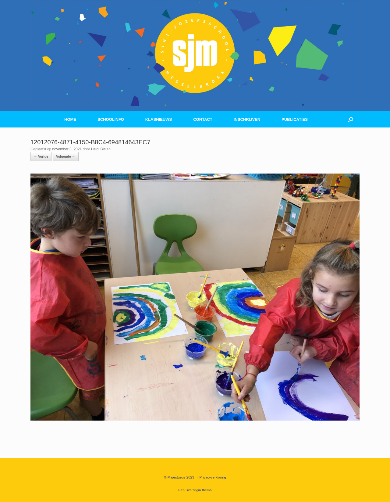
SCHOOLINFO (111, 119)
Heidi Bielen (101, 149)
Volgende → (65, 156)
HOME (70, 119)
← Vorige (41, 156)
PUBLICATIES (295, 119)
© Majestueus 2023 (179, 477)
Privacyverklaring (212, 477)
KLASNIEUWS (158, 119)
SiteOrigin (193, 490)
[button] (351, 119)
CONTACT (202, 119)
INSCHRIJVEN (247, 119)
